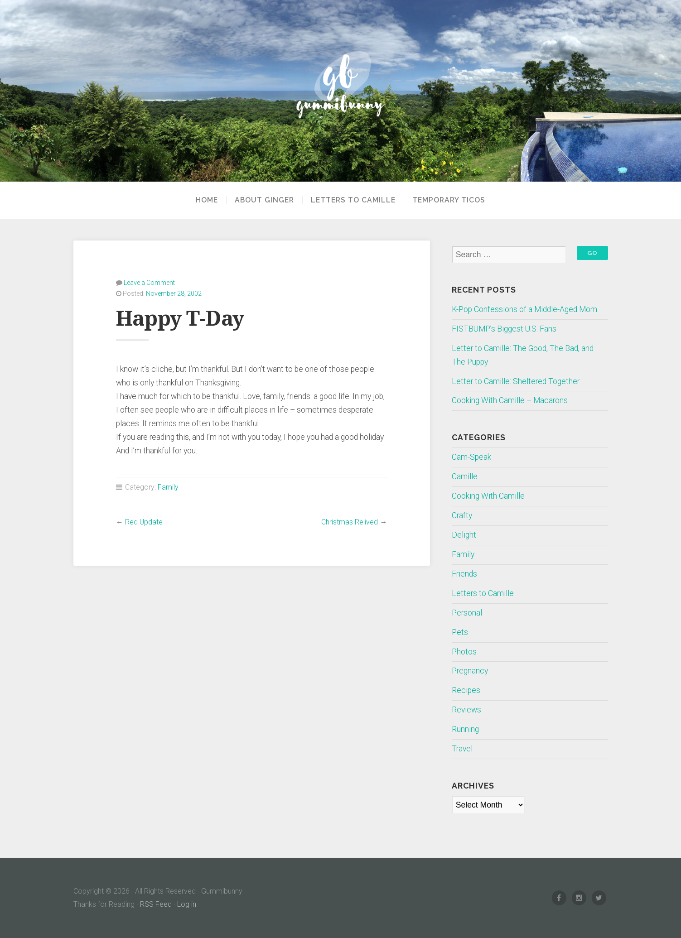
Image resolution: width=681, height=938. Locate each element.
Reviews (466, 709)
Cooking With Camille (488, 495)
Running (465, 729)
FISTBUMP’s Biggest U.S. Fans (504, 328)
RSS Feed (156, 904)
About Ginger (264, 200)
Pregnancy (470, 670)
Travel (462, 748)
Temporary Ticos (448, 200)
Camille (465, 476)
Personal (467, 612)
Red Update (144, 522)
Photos (464, 651)
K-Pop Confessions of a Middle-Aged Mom (524, 309)
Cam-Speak (471, 457)
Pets (460, 632)
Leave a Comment (149, 282)
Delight (464, 534)
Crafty (462, 515)
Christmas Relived (349, 522)
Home (207, 200)
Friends (464, 573)
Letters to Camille (353, 200)
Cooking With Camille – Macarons (510, 400)
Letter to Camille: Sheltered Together (516, 381)
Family (168, 487)
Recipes (466, 690)
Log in (186, 904)
